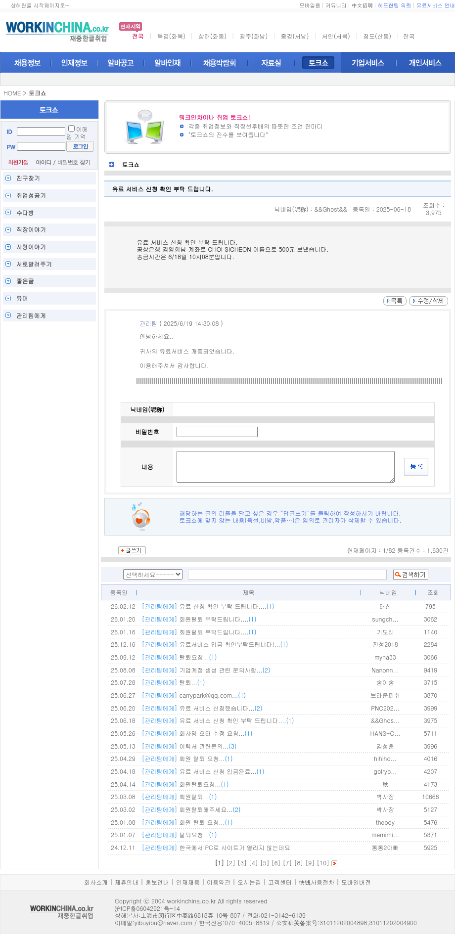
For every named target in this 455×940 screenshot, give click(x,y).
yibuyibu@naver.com (163, 922)
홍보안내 (157, 882)
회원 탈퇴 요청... (186, 758)
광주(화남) (253, 36)
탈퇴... (173, 682)
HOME (12, 93)
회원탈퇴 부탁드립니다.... (198, 619)
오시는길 (249, 882)
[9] (310, 862)
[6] (276, 862)
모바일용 (309, 5)
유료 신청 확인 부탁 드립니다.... (207, 606)
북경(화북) (171, 36)
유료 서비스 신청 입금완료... (202, 771)
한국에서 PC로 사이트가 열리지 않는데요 (215, 847)
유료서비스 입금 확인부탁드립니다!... (214, 644)
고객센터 (280, 882)
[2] (230, 862)
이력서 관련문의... (188, 746)
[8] (298, 862)
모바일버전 (356, 882)
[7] (287, 862)
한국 (409, 36)
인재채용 (188, 882)
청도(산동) (377, 36)
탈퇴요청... (179, 657)
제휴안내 (126, 882)
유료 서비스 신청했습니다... (201, 708)
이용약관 (218, 882)
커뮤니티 (336, 5)
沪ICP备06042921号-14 (147, 908)
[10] (323, 862)
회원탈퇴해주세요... (190, 809)
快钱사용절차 (316, 882)
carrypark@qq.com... (193, 695)
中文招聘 (362, 5)
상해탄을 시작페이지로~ (39, 5)
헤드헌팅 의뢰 (394, 5)
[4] (253, 862)
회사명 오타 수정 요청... (196, 733)
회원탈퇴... (179, 796)
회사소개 (96, 882)
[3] (242, 862)
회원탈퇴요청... (184, 784)
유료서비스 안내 (435, 5)
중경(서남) (295, 36)
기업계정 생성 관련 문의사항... (205, 670)
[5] (265, 862)
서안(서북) (336, 36)
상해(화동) (212, 36)
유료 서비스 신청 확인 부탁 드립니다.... (217, 720)
